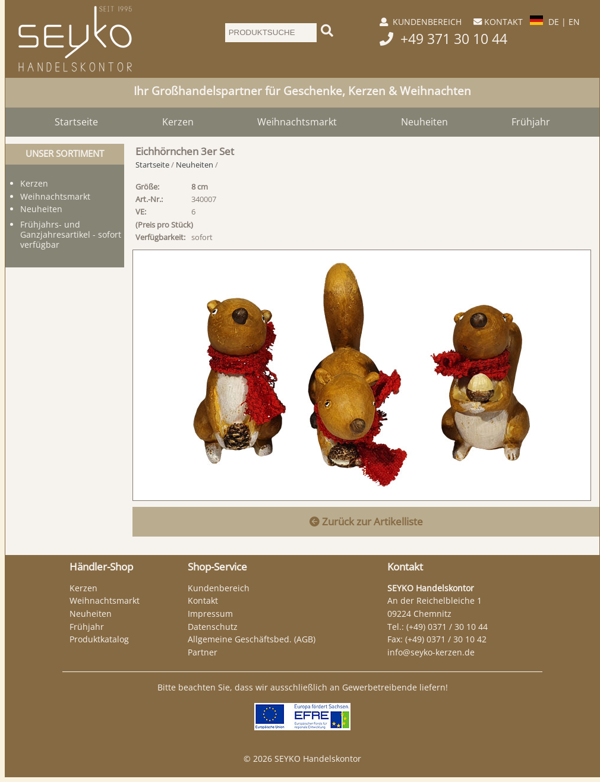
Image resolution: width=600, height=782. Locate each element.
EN (574, 21)
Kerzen (178, 121)
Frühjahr (530, 121)
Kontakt (203, 600)
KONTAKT (503, 21)
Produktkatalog (99, 639)
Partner (202, 652)
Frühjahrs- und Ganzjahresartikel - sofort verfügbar (70, 234)
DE (553, 21)
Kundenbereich (219, 588)
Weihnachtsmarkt (297, 121)
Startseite (76, 121)
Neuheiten (424, 121)
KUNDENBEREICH (427, 21)
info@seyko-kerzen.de (431, 652)
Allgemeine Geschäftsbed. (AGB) (251, 639)
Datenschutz (213, 626)
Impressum (210, 613)
